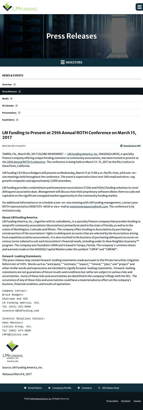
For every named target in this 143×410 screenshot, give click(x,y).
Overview (7, 84)
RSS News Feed (110, 387)
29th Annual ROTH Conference (26, 162)
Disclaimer (126, 401)
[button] (139, 7)
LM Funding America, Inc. (82, 154)
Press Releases (9, 91)
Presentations (9, 112)
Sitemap (137, 401)
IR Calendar (8, 105)
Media (5, 98)
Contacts (87, 387)
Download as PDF (130, 145)
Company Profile (61, 387)
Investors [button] (71, 62)
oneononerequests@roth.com (89, 206)
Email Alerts (8, 120)
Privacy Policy (112, 401)
